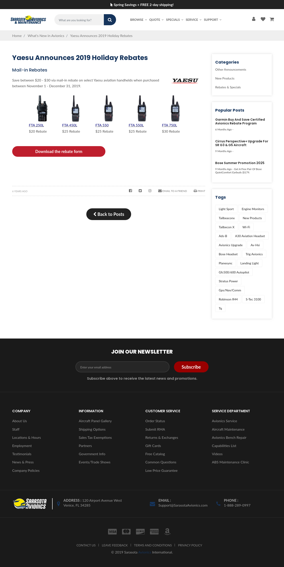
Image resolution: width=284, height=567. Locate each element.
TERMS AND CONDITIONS (153, 545)
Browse (139, 19)
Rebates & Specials (228, 87)
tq (220, 308)
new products (252, 218)
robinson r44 (228, 299)
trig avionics (254, 254)
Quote (156, 19)
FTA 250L (36, 125)
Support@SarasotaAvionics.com (182, 505)
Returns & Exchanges (161, 437)
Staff (16, 429)
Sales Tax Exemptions (95, 437)
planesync (225, 263)
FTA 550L (136, 125)
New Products (225, 78)
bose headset (228, 254)
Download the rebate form (58, 151)
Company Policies (25, 470)
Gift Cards (153, 445)
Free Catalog (155, 454)
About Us (19, 421)
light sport (226, 209)
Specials (175, 19)
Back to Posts (108, 214)
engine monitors (253, 209)
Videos (217, 454)
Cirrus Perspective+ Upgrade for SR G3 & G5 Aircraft (241, 143)
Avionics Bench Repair (229, 437)
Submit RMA (155, 429)
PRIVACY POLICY (190, 545)
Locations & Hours (26, 437)
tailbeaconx (227, 218)
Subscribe (191, 367)
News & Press (23, 462)
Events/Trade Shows (94, 462)
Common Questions (160, 462)
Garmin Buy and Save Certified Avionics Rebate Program (240, 122)
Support (213, 19)
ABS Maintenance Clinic (230, 462)
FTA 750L (169, 125)
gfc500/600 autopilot (234, 272)
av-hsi (255, 245)
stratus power (228, 281)
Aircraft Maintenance (228, 429)
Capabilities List (224, 445)
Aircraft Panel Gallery (95, 421)
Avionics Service (224, 421)
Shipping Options (92, 429)
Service (194, 19)
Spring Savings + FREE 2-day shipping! (142, 4)
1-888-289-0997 (237, 505)
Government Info (92, 454)
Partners (85, 445)
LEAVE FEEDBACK (115, 545)
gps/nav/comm (230, 290)
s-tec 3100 (253, 299)
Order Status (155, 421)
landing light (250, 263)
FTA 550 (102, 125)
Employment (22, 445)
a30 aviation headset (250, 236)
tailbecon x (227, 227)
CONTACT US (86, 545)
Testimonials (21, 454)
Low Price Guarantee (161, 470)
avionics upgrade (231, 245)
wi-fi (246, 227)
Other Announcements (230, 69)
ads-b (223, 236)
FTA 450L (69, 125)
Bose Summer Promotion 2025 (239, 163)
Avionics (144, 552)
